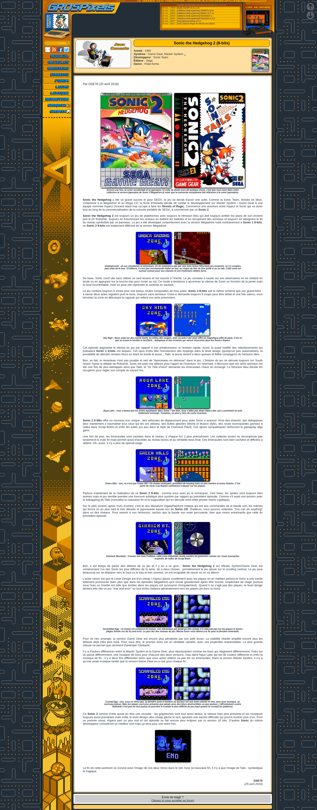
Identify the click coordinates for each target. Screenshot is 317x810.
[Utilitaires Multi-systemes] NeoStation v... (195, 16)
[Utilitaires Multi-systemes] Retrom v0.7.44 (195, 13)
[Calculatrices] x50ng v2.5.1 (189, 21)
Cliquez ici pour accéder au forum (172, 800)
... (185, 54)
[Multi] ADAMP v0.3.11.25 (188, 8)
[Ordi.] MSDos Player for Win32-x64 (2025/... (196, 24)
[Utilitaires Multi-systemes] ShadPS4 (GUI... (196, 10)
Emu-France (219, 5)
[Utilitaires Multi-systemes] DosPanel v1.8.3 (196, 18)
